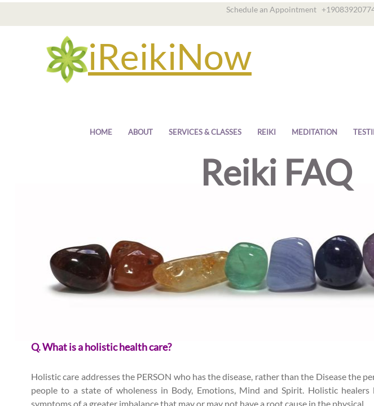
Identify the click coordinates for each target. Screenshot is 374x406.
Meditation (314, 131)
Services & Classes (205, 131)
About (140, 131)
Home (101, 131)
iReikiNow (170, 56)
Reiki (266, 131)
